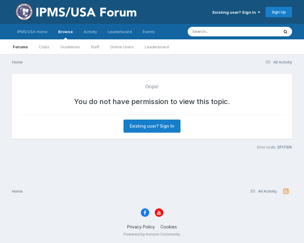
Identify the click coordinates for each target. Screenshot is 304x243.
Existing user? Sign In (236, 12)
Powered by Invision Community (152, 234)
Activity (90, 31)
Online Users (122, 46)
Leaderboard (157, 46)
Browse (65, 34)
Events (149, 31)
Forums (20, 46)
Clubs (44, 46)
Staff (95, 46)
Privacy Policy (141, 226)
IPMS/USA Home (32, 31)
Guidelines (70, 46)
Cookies (169, 226)
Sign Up (279, 12)
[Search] (217, 31)
